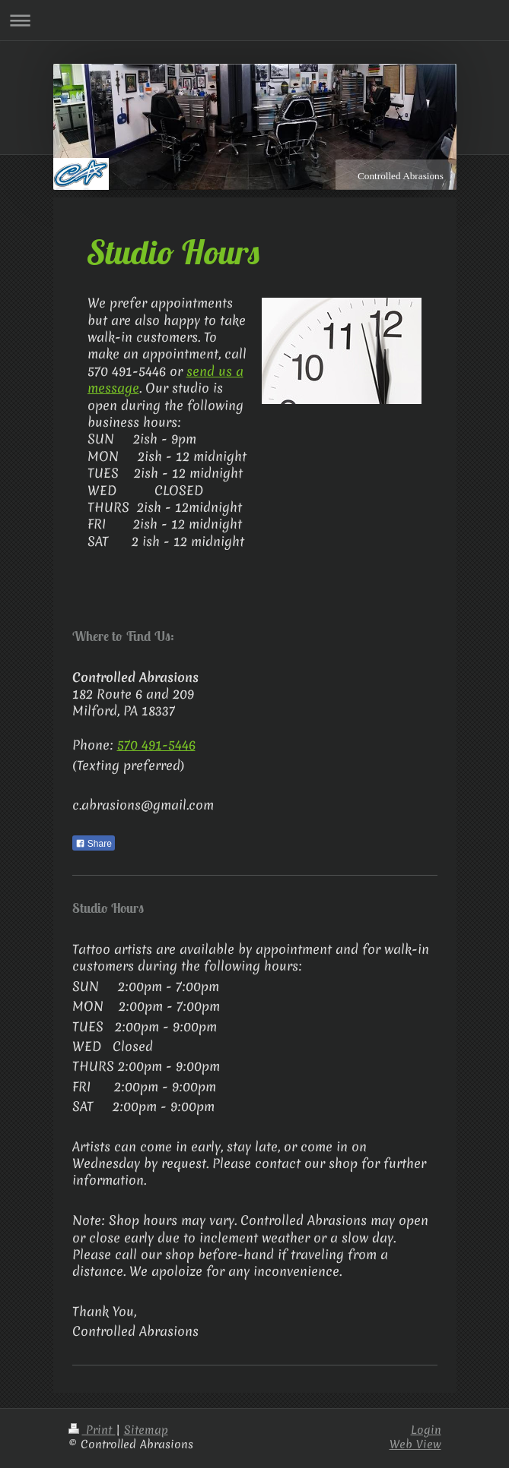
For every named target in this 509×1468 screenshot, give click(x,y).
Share (93, 843)
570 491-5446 (156, 744)
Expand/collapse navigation (254, 20)
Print (92, 1430)
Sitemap (146, 1430)
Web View (415, 1444)
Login (426, 1430)
